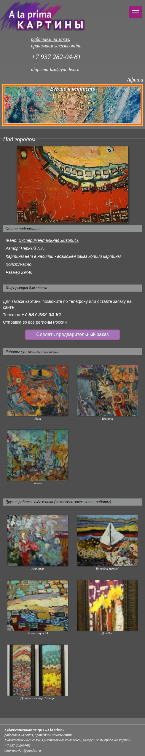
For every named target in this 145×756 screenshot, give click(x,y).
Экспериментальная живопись (49, 240)
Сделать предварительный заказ (72, 334)
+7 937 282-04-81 (41, 314)
